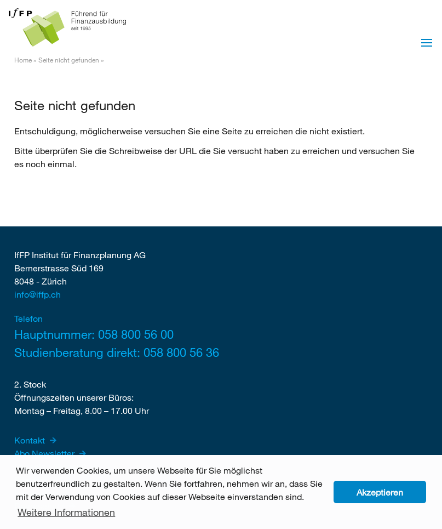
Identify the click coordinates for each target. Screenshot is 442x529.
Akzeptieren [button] (380, 492)
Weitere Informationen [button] (66, 512)
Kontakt (30, 440)
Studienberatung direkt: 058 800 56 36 (116, 352)
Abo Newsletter (45, 453)
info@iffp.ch (37, 294)
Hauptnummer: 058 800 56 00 (94, 334)
